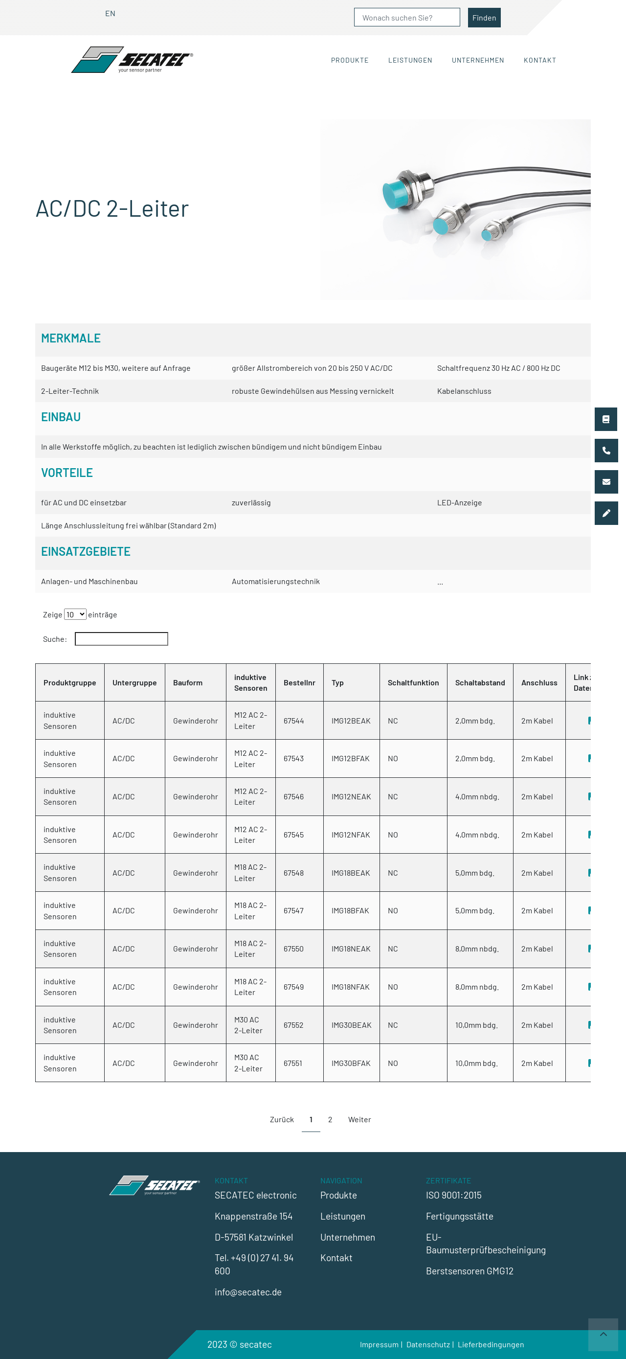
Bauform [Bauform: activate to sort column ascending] (187, 682)
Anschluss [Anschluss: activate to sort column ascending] (539, 682)
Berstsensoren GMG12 (470, 1270)
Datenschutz (428, 1344)
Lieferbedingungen (491, 1344)
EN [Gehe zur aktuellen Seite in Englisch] (110, 13)
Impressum (379, 1344)
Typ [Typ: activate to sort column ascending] (338, 682)
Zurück (282, 1119)
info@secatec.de (248, 1291)
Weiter (359, 1119)
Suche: (105, 639)
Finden (484, 17)
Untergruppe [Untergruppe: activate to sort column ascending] (134, 682)
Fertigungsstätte (459, 1216)
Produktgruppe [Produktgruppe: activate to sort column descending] (70, 682)
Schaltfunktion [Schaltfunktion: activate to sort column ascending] (413, 682)
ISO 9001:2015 (454, 1194)
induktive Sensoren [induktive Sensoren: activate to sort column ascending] (251, 682)
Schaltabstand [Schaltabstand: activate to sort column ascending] (480, 682)
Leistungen (410, 60)
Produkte (350, 60)
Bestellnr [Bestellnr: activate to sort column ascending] (299, 682)
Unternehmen (478, 60)
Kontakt (540, 60)
